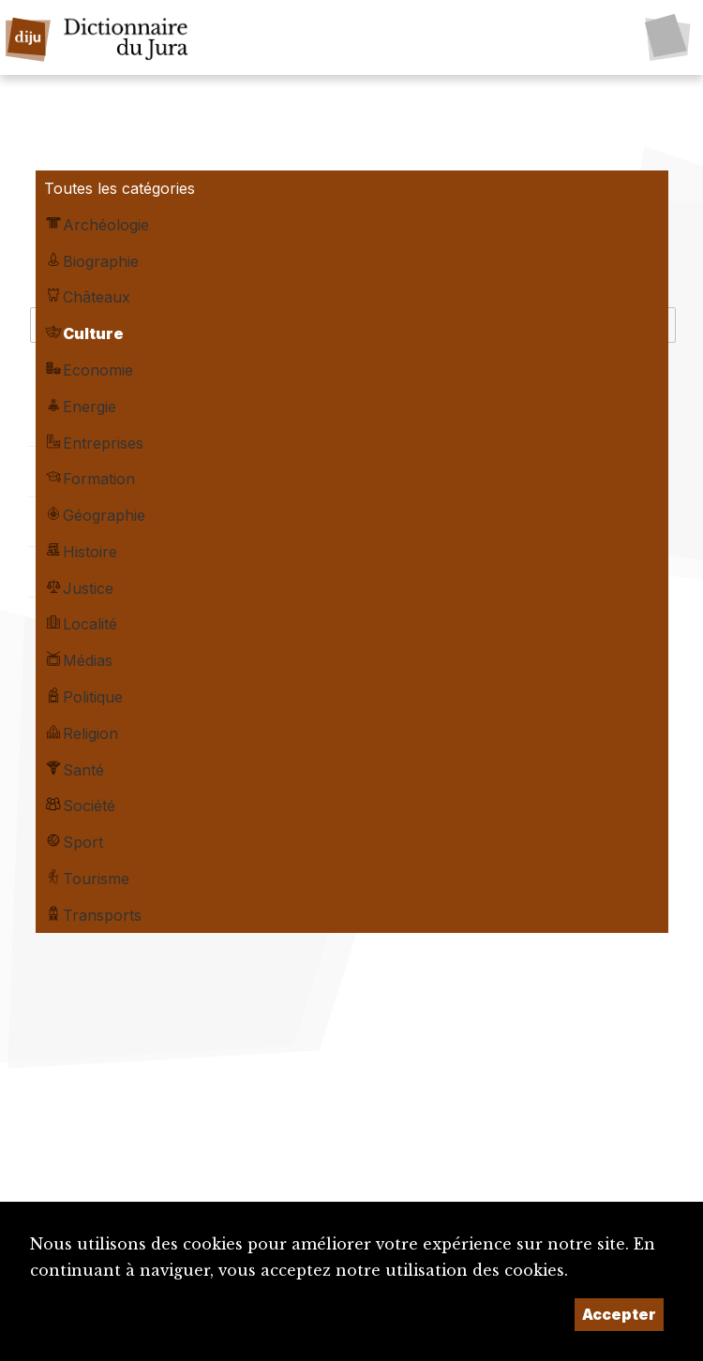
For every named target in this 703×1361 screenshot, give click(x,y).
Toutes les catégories (119, 188)
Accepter (619, 1314)
